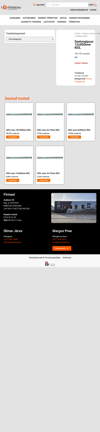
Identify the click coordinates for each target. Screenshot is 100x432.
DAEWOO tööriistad (47, 18)
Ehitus (63, 18)
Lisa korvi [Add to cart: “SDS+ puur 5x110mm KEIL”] (44, 180)
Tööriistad (74, 22)
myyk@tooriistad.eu (60, 242)
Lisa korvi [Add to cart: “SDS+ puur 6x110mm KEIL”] (44, 137)
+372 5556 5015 (59, 239)
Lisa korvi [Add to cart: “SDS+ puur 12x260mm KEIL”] (13, 180)
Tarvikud (61, 22)
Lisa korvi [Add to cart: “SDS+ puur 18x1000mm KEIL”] (13, 137)
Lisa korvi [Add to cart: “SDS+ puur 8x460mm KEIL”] (74, 137)
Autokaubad (29, 18)
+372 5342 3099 (11, 239)
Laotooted (49, 22)
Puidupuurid (80, 81)
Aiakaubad (15, 18)
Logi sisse (40, 5)
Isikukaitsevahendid (79, 18)
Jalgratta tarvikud (31, 22)
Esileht (77, 33)
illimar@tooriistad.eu (12, 242)
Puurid (92, 33)
